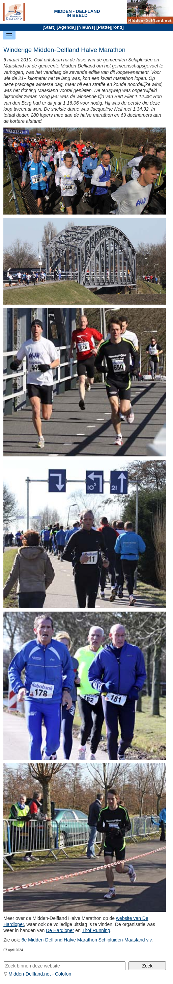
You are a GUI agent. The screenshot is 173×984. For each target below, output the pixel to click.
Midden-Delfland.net (29, 974)
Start (49, 27)
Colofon (63, 974)
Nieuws (86, 27)
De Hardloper (60, 930)
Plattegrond (110, 27)
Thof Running (96, 930)
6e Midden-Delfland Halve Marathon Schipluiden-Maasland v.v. (87, 940)
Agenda (66, 27)
